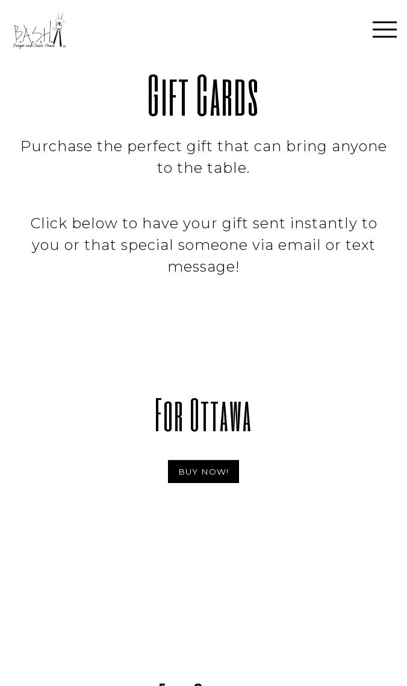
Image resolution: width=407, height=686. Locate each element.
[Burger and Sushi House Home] (64, 29)
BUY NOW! (203, 471)
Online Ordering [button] (203, 674)
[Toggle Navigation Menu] (384, 29)
